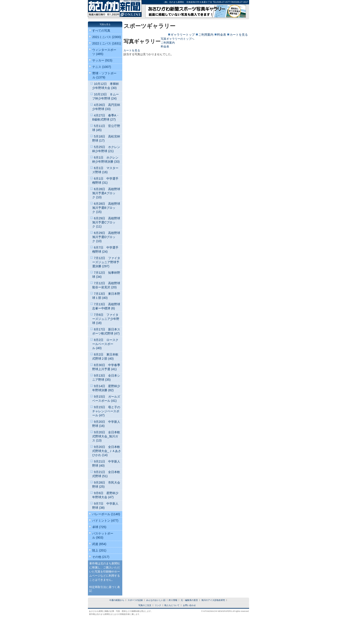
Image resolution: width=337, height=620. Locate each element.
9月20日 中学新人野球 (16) (106, 424)
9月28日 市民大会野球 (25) (106, 484)
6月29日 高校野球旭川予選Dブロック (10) (106, 237)
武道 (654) (99, 544)
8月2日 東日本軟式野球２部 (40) (105, 356)
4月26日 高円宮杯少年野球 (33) (106, 107)
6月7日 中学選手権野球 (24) (105, 249)
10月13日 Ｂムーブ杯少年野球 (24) (105, 96)
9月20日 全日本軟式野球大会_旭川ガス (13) (106, 436)
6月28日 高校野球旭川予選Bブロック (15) (106, 208)
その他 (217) (100, 557)
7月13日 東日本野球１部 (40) (106, 295)
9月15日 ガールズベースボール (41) (106, 398)
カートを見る (239, 34)
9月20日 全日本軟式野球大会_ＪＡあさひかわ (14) (106, 451)
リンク (158, 605)
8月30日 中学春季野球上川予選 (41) (106, 367)
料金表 (221, 34)
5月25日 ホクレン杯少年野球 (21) (106, 149)
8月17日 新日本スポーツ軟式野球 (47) (106, 331)
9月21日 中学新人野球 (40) (106, 463)
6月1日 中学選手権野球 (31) (105, 180)
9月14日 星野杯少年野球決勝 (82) (106, 388)
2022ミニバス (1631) (106, 43)
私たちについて (171, 605)
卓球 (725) (99, 527)
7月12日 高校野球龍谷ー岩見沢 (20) (106, 285)
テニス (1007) (101, 67)
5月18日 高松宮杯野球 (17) (106, 138)
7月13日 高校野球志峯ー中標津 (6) (106, 306)
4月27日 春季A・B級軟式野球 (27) (105, 117)
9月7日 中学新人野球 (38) (105, 505)
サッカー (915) (102, 60)
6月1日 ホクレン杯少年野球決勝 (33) (106, 159)
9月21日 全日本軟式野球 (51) (106, 474)
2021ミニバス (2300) (106, 37)
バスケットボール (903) (102, 535)
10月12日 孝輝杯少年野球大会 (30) (105, 86)
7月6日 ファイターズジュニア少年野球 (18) (105, 319)
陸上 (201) (99, 550)
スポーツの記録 (135, 600)
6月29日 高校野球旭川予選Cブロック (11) (106, 222)
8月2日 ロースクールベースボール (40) (105, 344)
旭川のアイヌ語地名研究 (213, 600)
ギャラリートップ (183, 34)
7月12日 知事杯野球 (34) (106, 274)
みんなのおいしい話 (155, 600)
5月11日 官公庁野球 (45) (106, 128)
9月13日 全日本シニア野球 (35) (106, 377)
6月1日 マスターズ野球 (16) (105, 170)
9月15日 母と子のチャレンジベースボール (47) (106, 411)
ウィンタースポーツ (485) (104, 52)
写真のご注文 (144, 605)
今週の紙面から (116, 600)
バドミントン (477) (105, 520)
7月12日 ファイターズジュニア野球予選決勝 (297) (106, 262)
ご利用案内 (205, 34)
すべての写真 (101, 30)
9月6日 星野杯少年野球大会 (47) (105, 495)
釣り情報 (173, 600)
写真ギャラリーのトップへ (177, 38)
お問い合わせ (189, 605)
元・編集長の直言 (189, 600)
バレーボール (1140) (106, 514)
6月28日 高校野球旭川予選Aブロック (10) (106, 193)
